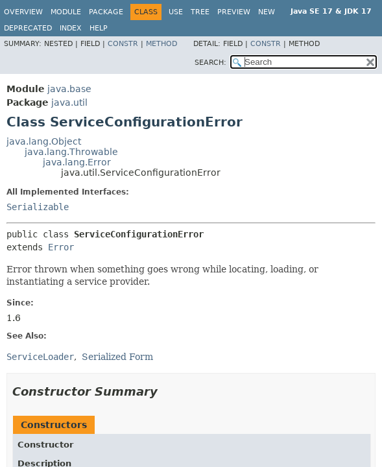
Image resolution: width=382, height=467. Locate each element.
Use (176, 12)
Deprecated (28, 28)
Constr (123, 44)
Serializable (37, 207)
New (266, 12)
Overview (23, 12)
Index (71, 28)
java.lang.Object (43, 141)
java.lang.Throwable (71, 152)
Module (66, 12)
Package (106, 12)
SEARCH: (210, 62)
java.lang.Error (77, 162)
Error (61, 247)
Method (161, 44)
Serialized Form (117, 357)
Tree (200, 12)
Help (99, 28)
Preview (233, 12)
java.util (69, 102)
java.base (69, 89)
